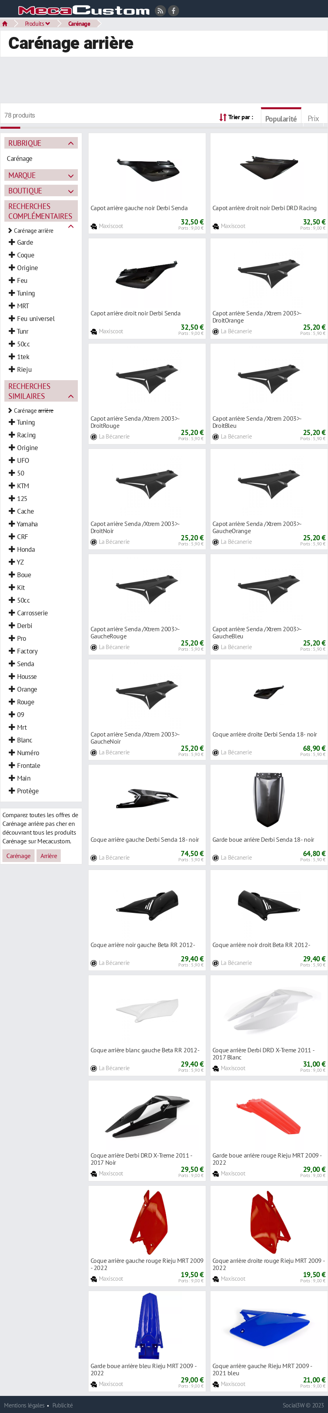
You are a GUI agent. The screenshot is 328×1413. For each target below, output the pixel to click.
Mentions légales (24, 1405)
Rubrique (24, 143)
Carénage (79, 23)
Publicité (62, 1405)
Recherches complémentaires (40, 211)
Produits (37, 23)
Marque (22, 175)
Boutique (25, 190)
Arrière (49, 855)
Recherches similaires (29, 391)
